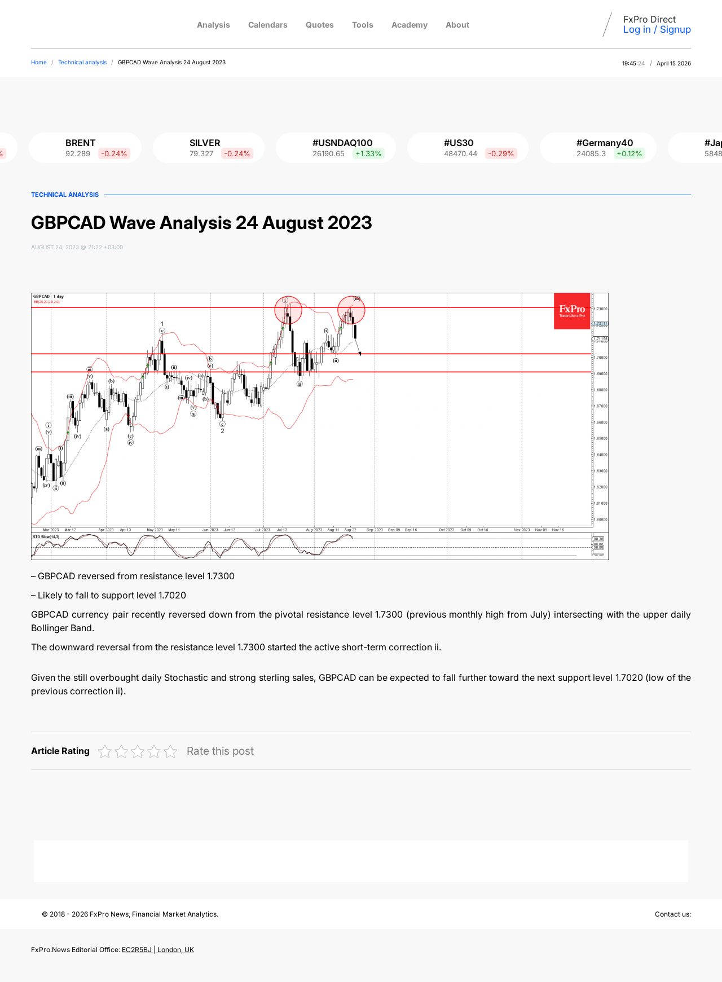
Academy (409, 24)
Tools (362, 24)
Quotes (320, 24)
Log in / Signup (657, 29)
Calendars (268, 24)
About (457, 24)
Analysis (213, 24)
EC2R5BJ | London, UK (158, 949)
